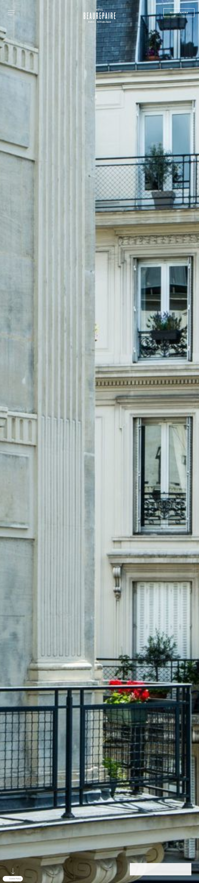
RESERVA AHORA (179, 13)
